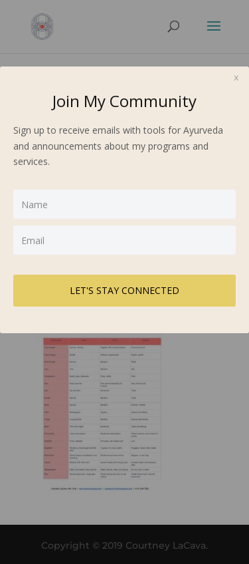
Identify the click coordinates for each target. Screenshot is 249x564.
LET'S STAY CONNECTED (124, 290)
